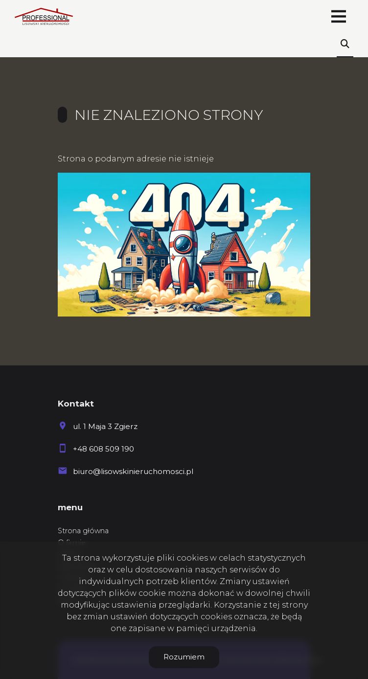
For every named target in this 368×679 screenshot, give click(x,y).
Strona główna (83, 530)
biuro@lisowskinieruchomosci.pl (133, 471)
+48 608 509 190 (103, 448)
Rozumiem (184, 656)
